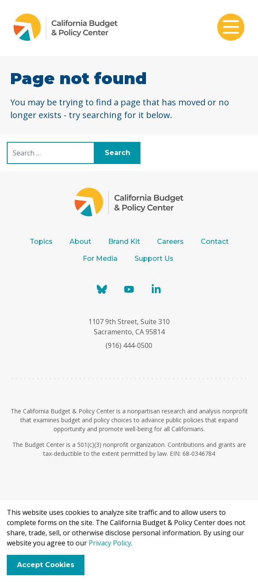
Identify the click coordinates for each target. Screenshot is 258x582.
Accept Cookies (45, 565)
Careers (170, 241)
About (80, 241)
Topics (41, 241)
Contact (215, 241)
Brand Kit (124, 241)
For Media (100, 258)
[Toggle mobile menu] (230, 28)
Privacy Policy (110, 543)
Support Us (155, 258)
